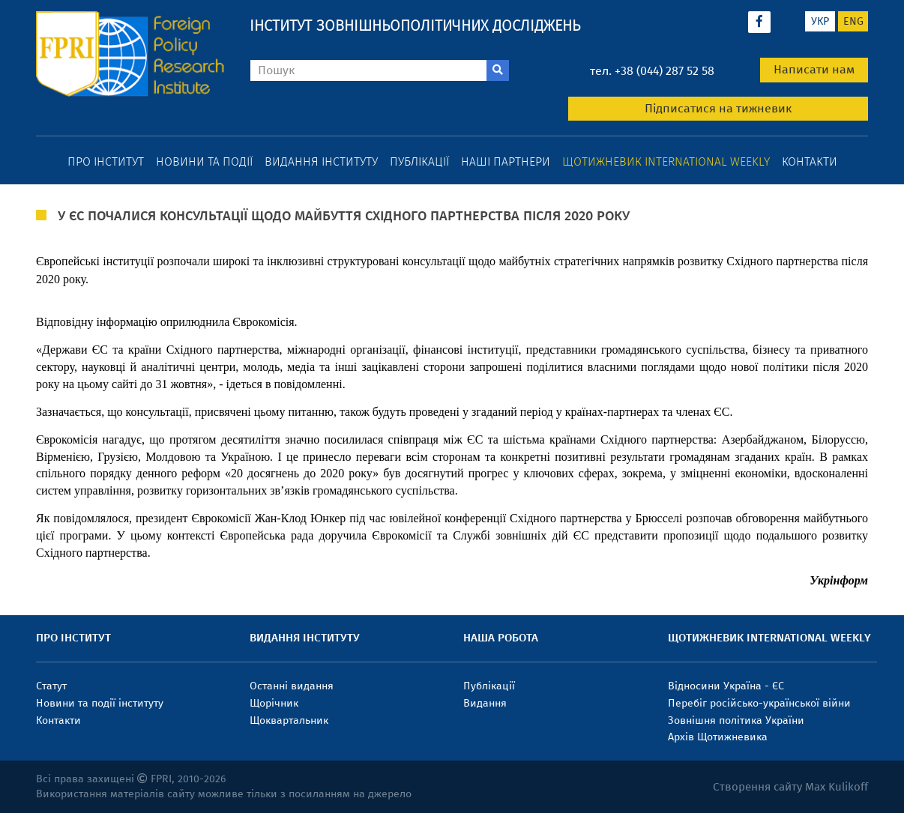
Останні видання (292, 686)
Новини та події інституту (99, 703)
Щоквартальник (289, 720)
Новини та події (204, 161)
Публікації (419, 161)
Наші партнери (505, 161)
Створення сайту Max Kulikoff (790, 787)
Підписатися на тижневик (718, 108)
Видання (485, 703)
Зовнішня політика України (736, 720)
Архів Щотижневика (718, 737)
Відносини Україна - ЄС (726, 686)
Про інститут (105, 161)
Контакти (809, 161)
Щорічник (274, 703)
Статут (51, 686)
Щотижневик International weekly (666, 161)
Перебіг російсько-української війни (759, 703)
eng (853, 21)
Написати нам (814, 69)
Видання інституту (321, 161)
